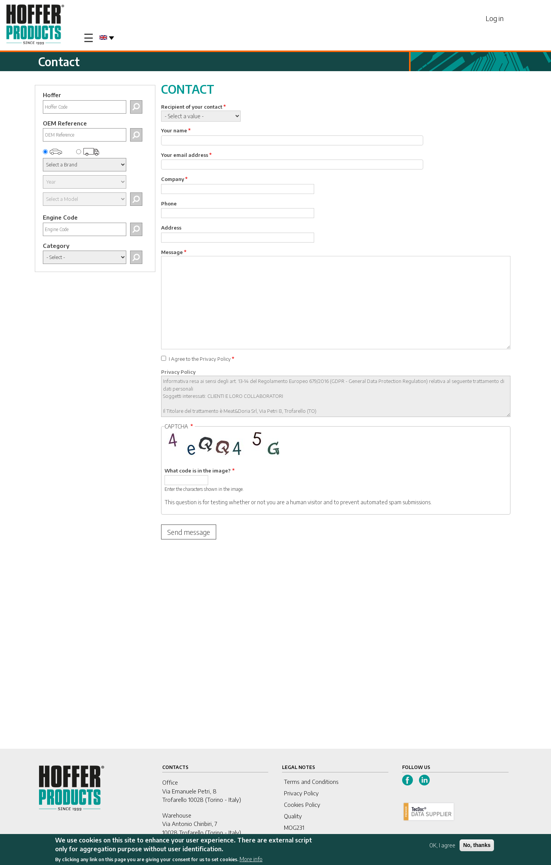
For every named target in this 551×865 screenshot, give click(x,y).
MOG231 (294, 827)
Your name (174, 130)
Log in (495, 18)
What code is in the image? (198, 471)
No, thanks (477, 845)
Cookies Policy (302, 804)
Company (172, 179)
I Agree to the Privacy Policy (200, 359)
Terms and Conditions (311, 781)
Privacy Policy (178, 372)
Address (171, 228)
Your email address (184, 155)
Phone (169, 203)
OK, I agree (442, 845)
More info (251, 859)
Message (172, 252)
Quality (293, 816)
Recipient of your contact (191, 107)
